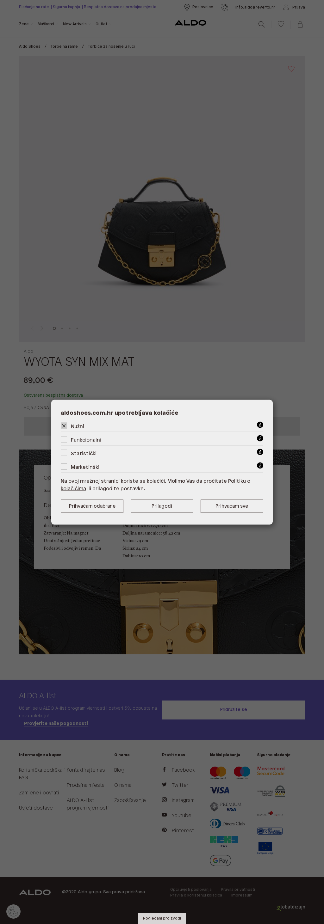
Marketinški (85, 467)
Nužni (77, 426)
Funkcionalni (86, 440)
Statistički (84, 453)
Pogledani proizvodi (162, 918)
